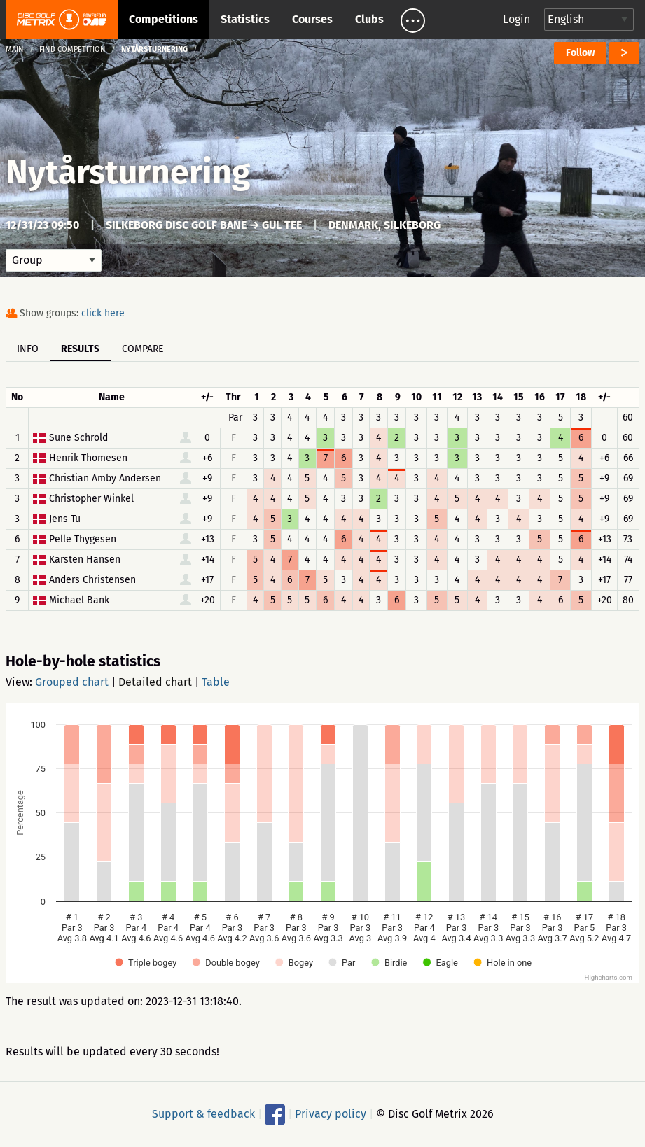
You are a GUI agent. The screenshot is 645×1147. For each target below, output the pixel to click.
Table (216, 682)
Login (516, 19)
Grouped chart (72, 682)
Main (15, 49)
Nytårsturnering (128, 172)
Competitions (163, 19)
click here (103, 313)
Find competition (72, 49)
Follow (580, 53)
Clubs (369, 19)
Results (80, 349)
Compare (142, 349)
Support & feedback (203, 1113)
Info (28, 349)
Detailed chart (155, 682)
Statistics (245, 19)
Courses (312, 19)
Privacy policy (330, 1113)
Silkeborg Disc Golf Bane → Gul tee (204, 225)
